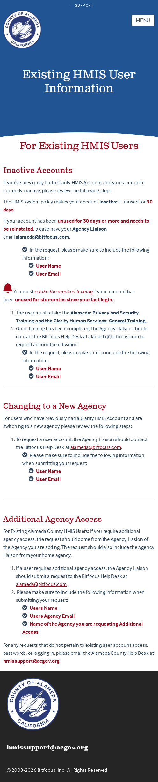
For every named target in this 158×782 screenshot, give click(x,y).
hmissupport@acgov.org (31, 661)
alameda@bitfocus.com (95, 447)
